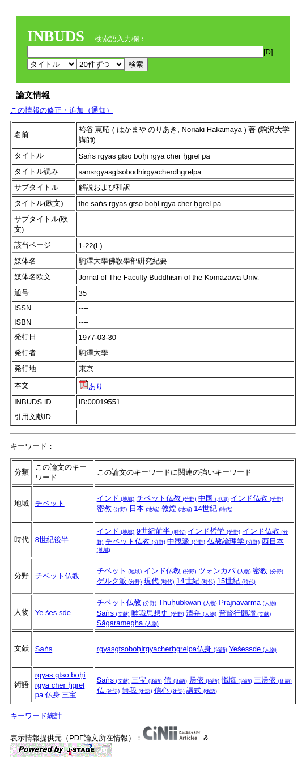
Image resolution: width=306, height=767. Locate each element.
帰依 (204, 680)
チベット (50, 503)
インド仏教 (257, 498)
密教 (112, 508)
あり (91, 386)
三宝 (69, 695)
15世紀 (236, 581)
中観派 (186, 541)
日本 (144, 508)
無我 (137, 690)
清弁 (201, 613)
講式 (201, 690)
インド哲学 (214, 531)
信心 (169, 690)
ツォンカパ (224, 570)
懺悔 (237, 680)
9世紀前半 (161, 531)
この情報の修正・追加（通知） (61, 110)
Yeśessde (253, 649)
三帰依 (273, 680)
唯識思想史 (157, 613)
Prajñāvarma (247, 602)
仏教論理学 (233, 541)
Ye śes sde (53, 612)
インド (116, 498)
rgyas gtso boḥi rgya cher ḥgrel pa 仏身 (60, 685)
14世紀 (213, 508)
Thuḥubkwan (188, 602)
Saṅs (113, 613)
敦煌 (177, 508)
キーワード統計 (36, 715)
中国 (213, 498)
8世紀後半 (52, 539)
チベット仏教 (167, 498)
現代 (159, 581)
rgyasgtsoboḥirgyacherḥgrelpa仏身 (162, 649)
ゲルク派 (119, 581)
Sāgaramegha (128, 623)
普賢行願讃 (245, 613)
